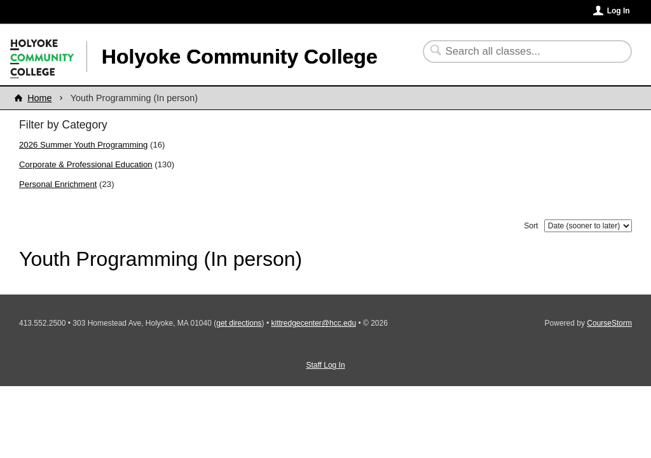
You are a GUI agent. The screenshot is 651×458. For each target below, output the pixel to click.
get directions (238, 323)
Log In (618, 10)
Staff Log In (325, 365)
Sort (531, 225)
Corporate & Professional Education (86, 164)
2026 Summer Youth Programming (83, 144)
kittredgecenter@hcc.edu (313, 323)
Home (39, 98)
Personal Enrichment (58, 184)
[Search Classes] (519, 51)
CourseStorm (609, 323)
